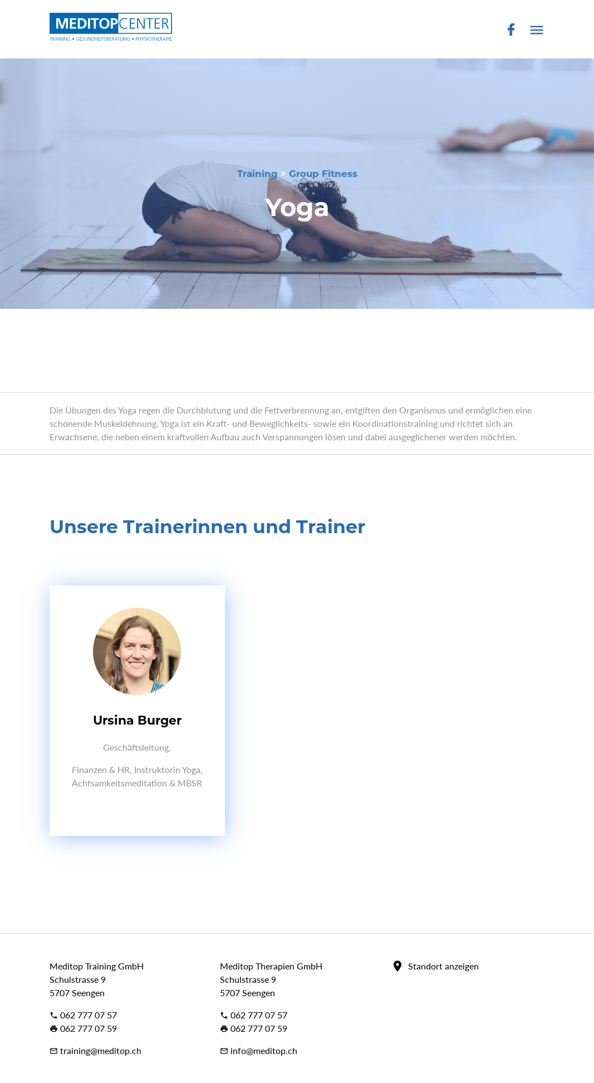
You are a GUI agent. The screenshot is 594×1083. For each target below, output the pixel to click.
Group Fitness (323, 173)
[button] (536, 32)
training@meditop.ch (95, 1050)
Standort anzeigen (443, 965)
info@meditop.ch (258, 1050)
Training (257, 173)
